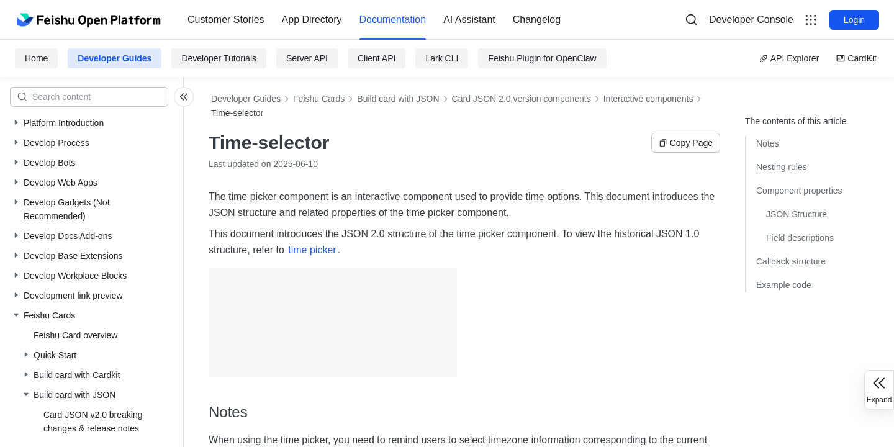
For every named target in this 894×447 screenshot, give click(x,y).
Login (854, 20)
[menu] (374, 20)
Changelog (537, 19)
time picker (312, 250)
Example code (783, 285)
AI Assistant (469, 19)
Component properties (799, 191)
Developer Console (751, 19)
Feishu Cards (319, 99)
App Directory (312, 19)
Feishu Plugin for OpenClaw (542, 58)
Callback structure (791, 261)
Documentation (393, 19)
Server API (307, 58)
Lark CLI (441, 58)
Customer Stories (225, 19)
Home (36, 58)
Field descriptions (800, 238)
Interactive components (648, 99)
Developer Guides (114, 58)
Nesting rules (781, 167)
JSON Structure (796, 214)
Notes (767, 143)
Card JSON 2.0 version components (521, 99)
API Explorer (789, 58)
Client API (376, 58)
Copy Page (686, 143)
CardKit (856, 58)
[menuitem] (226, 20)
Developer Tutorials (218, 58)
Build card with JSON (398, 99)
